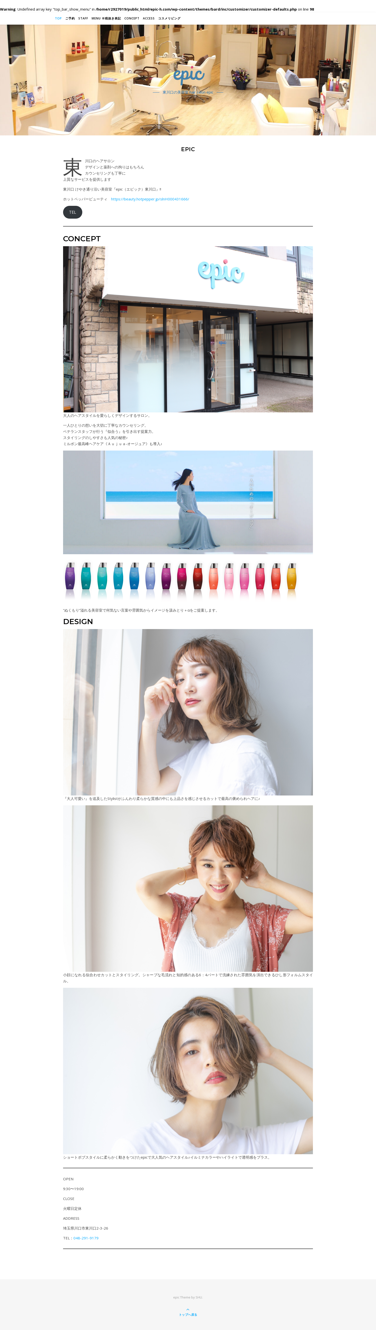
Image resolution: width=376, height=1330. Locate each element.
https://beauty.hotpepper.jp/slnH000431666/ (150, 198)
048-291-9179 (86, 1237)
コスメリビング (169, 18)
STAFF (83, 18)
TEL (72, 212)
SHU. (199, 1297)
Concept (131, 18)
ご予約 (70, 18)
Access (149, 18)
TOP (58, 18)
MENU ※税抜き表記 (106, 18)
